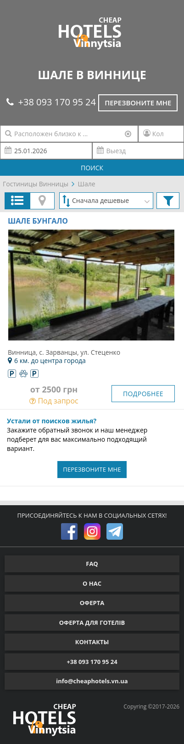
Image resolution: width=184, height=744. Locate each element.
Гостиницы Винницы (35, 183)
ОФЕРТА (92, 603)
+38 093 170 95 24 (51, 102)
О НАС (92, 583)
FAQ (92, 563)
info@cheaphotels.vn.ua (92, 681)
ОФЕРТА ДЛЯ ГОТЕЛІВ (92, 622)
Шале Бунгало (38, 221)
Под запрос (53, 401)
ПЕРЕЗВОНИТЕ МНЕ (92, 469)
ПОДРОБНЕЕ (143, 393)
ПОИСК (92, 167)
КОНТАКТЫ (92, 642)
